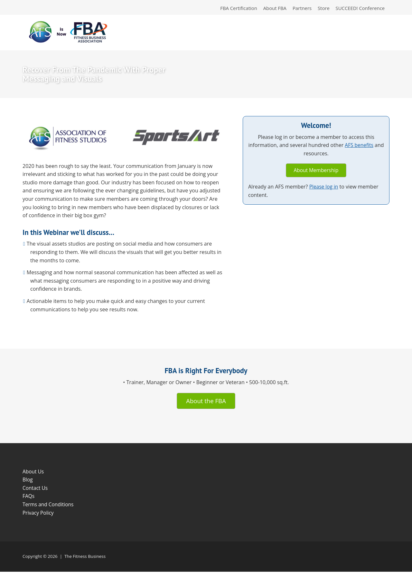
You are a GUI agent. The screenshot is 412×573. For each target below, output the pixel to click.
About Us (34, 472)
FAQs (29, 497)
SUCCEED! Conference (359, 8)
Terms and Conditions (49, 505)
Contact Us (36, 489)
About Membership (316, 171)
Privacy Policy (39, 514)
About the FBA (206, 401)
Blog (28, 481)
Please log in (324, 187)
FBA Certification (234, 8)
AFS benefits (364, 146)
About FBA (271, 8)
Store (321, 8)
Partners (299, 8)
